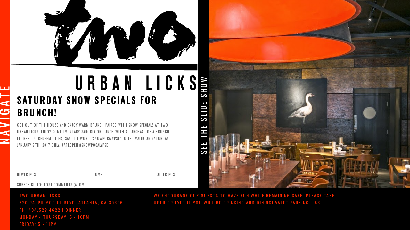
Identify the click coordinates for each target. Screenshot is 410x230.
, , (71, 202)
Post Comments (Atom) (65, 184)
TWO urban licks (40, 195)
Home (97, 174)
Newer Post (27, 174)
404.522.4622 (45, 209)
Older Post (167, 174)
